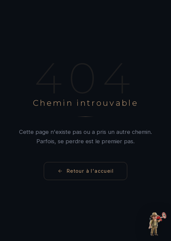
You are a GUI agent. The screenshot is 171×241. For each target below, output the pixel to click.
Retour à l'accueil (85, 171)
